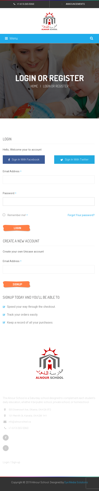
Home (34, 86)
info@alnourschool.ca (17, 421)
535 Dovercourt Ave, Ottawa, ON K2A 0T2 (27, 409)
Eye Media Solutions (76, 482)
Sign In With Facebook (23, 159)
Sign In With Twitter (74, 159)
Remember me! (14, 215)
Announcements (75, 4)
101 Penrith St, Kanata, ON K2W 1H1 (25, 415)
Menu (11, 38)
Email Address (11, 171)
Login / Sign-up (11, 462)
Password (8, 193)
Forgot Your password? (81, 215)
